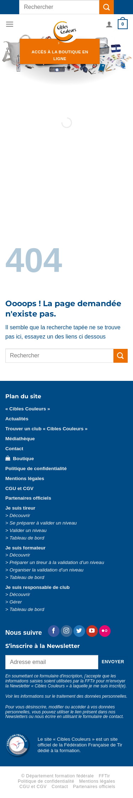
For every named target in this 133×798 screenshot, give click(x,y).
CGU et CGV (19, 488)
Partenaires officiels (28, 498)
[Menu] (9, 24)
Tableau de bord (27, 538)
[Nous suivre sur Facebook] (54, 631)
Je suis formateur (25, 547)
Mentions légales (24, 478)
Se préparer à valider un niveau (43, 523)
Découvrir (20, 515)
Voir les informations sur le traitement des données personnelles (65, 696)
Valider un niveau (28, 530)
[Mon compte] (109, 24)
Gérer (16, 602)
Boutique (19, 458)
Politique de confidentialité (36, 468)
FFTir (104, 775)
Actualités (16, 418)
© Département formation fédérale (57, 775)
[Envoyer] (106, 7)
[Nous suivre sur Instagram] (66, 631)
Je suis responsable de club (37, 587)
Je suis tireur (20, 508)
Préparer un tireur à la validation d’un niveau (57, 562)
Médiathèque (20, 438)
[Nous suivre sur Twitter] (79, 631)
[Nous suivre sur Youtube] (92, 631)
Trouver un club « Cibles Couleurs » (46, 428)
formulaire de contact (103, 716)
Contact (14, 448)
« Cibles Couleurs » (27, 408)
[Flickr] (105, 631)
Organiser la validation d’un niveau (47, 570)
